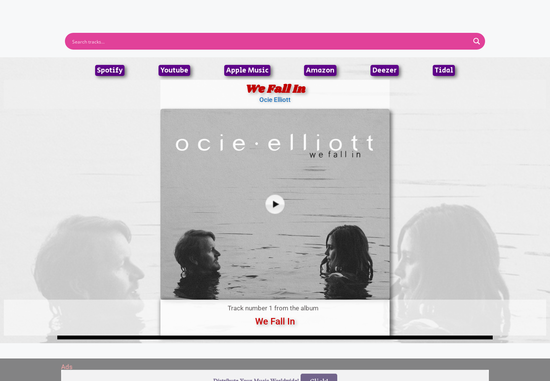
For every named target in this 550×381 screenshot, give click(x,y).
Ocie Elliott (275, 99)
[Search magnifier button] (476, 41)
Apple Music (247, 70)
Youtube (174, 70)
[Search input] (270, 41)
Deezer (384, 70)
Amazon (320, 70)
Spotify (110, 70)
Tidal (444, 70)
